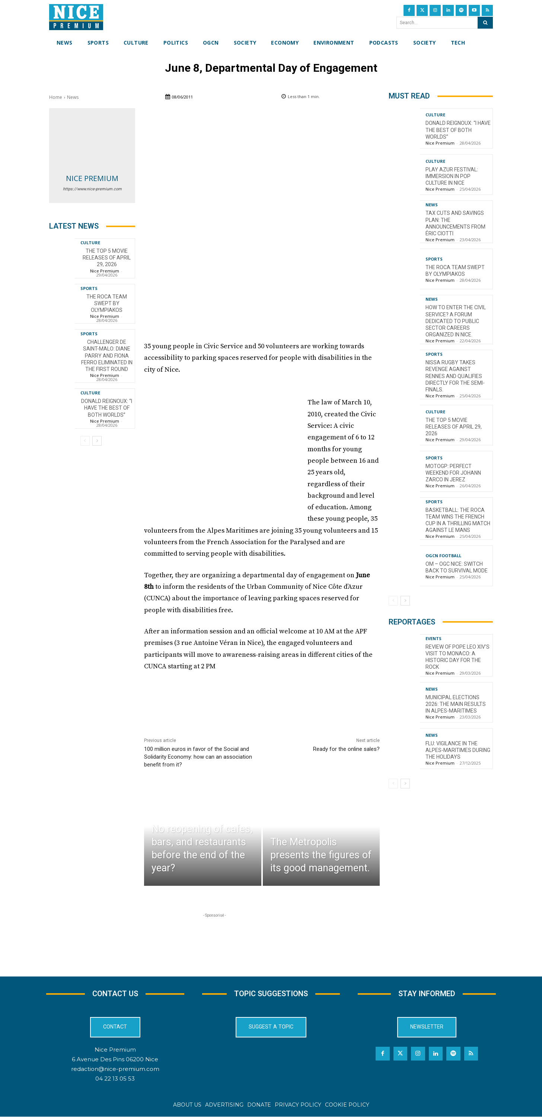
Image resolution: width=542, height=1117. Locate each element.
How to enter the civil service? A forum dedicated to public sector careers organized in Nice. (455, 321)
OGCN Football (443, 555)
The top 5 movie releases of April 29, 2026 (107, 257)
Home (55, 97)
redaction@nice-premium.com (115, 1069)
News (73, 97)
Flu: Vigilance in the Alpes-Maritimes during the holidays (457, 750)
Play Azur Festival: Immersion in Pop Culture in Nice (451, 176)
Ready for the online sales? (346, 749)
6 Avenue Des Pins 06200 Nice (115, 1059)
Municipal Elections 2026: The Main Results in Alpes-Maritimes (455, 704)
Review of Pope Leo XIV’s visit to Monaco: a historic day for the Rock (457, 657)
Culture (90, 242)
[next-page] (97, 441)
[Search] (485, 23)
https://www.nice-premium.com (92, 189)
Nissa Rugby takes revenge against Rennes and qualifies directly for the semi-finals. (455, 376)
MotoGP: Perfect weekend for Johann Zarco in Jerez (453, 472)
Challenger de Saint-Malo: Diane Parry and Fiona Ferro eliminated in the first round (107, 355)
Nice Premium (92, 178)
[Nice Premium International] (76, 17)
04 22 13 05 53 (115, 1078)
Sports (89, 288)
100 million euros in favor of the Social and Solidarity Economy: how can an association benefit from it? (198, 757)
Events (433, 638)
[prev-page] (85, 441)
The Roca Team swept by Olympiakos (106, 303)
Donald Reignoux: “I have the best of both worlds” (106, 407)
